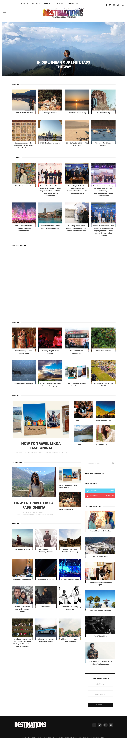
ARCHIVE (47, 3)
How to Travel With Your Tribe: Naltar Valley (22, 618)
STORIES (24, 3)
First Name (100, 684)
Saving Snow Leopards (23, 392)
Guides (35, 3)
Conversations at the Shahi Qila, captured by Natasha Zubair (23, 154)
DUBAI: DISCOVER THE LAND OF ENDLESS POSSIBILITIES (23, 236)
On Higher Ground (22, 558)
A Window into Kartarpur (50, 153)
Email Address (100, 694)
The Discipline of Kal (23, 194)
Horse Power (46, 617)
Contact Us (72, 3)
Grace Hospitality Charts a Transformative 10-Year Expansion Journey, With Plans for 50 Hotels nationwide (50, 201)
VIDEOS (60, 3)
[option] (63, 49)
